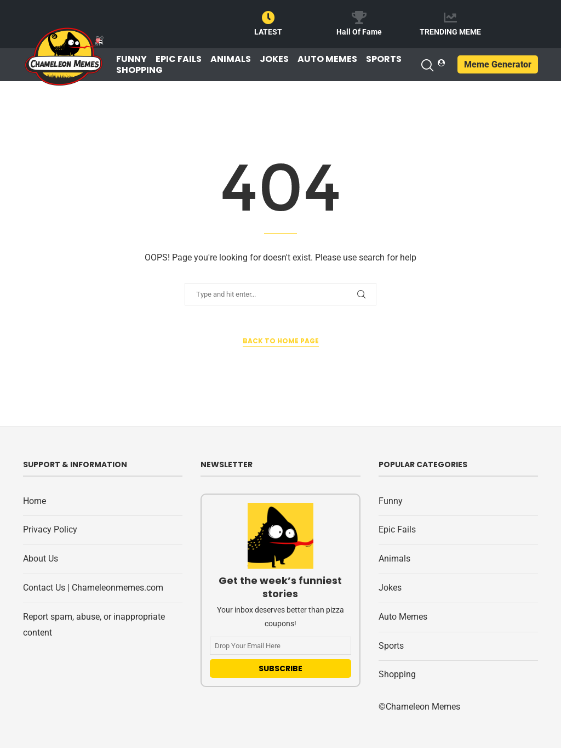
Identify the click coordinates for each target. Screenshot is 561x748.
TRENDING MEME (450, 31)
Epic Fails (179, 59)
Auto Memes (327, 59)
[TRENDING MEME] (450, 17)
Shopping (139, 70)
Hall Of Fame (359, 31)
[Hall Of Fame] (359, 17)
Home (34, 501)
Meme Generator (497, 64)
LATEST (268, 31)
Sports (384, 59)
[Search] (426, 65)
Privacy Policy (50, 529)
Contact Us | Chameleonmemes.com (93, 587)
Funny (131, 59)
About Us (40, 558)
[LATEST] (268, 17)
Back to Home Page (281, 340)
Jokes (274, 59)
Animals (230, 59)
